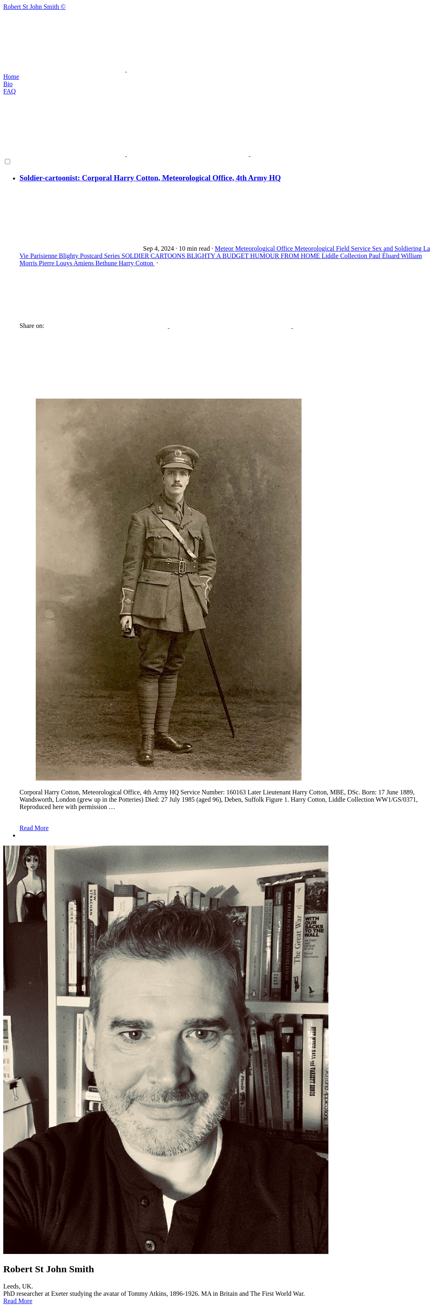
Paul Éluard (385, 255)
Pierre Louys (56, 263)
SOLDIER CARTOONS (154, 255)
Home (11, 76)
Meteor (225, 248)
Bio (8, 83)
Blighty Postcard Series (90, 255)
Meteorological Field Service (333, 248)
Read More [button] (18, 1300)
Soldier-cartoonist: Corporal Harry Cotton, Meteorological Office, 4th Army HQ (150, 178)
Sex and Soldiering (397, 248)
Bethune (107, 263)
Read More (34, 827)
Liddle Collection (345, 255)
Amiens (85, 263)
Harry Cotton (137, 263)
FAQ (9, 91)
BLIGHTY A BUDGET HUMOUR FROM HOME (254, 255)
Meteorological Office (265, 248)
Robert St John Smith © (221, 38)
